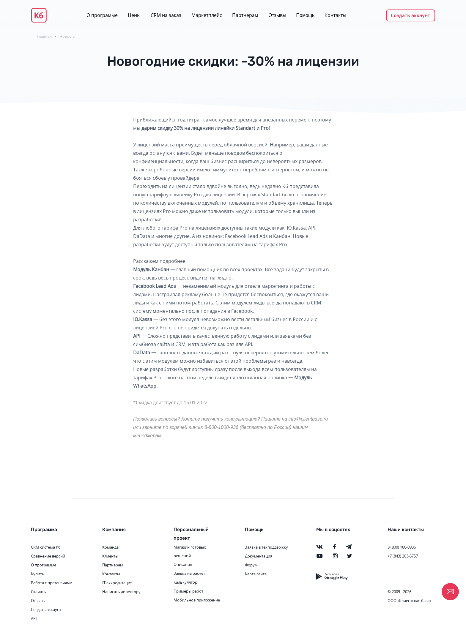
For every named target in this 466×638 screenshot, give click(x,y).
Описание (183, 564)
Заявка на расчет (189, 573)
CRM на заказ (166, 15)
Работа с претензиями (51, 582)
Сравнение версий (48, 556)
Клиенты (110, 556)
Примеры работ (188, 591)
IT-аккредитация (117, 582)
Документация (258, 556)
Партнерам (245, 15)
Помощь (305, 15)
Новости (67, 36)
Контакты (335, 15)
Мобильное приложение (197, 600)
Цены (134, 15)
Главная (44, 36)
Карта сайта (256, 574)
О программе (102, 15)
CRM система (43, 547)
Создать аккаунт (410, 15)
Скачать (38, 591)
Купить (37, 574)
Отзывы (277, 15)
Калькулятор (185, 582)
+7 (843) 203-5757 (403, 556)
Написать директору (121, 591)
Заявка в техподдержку (266, 547)
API (34, 618)
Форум (251, 565)
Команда (110, 547)
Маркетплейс (206, 15)
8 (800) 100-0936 (402, 547)
